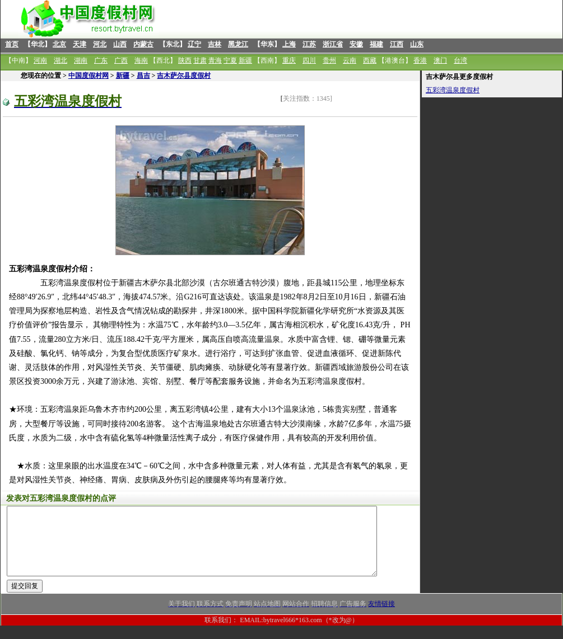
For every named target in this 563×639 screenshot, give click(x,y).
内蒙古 (143, 44)
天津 (79, 44)
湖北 (60, 60)
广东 (101, 60)
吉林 (214, 44)
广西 (121, 60)
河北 (99, 44)
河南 (40, 60)
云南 (349, 60)
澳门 (440, 60)
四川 (309, 60)
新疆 (245, 60)
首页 (11, 44)
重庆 (289, 60)
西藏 (369, 60)
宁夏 (230, 60)
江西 (396, 44)
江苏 (309, 44)
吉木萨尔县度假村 (184, 75)
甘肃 (200, 60)
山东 (417, 44)
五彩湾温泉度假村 (453, 90)
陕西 (185, 60)
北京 (59, 44)
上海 (289, 44)
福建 (376, 44)
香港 (420, 60)
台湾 (460, 60)
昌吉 (143, 75)
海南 (141, 60)
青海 (215, 60)
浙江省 (333, 44)
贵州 (329, 60)
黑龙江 (238, 44)
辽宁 (194, 44)
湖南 (80, 60)
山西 (120, 44)
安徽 (356, 44)
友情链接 (381, 617)
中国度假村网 (88, 75)
